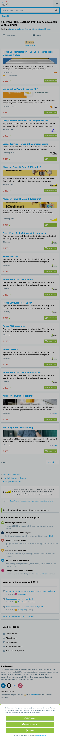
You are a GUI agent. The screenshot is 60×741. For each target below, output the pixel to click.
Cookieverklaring (41, 735)
